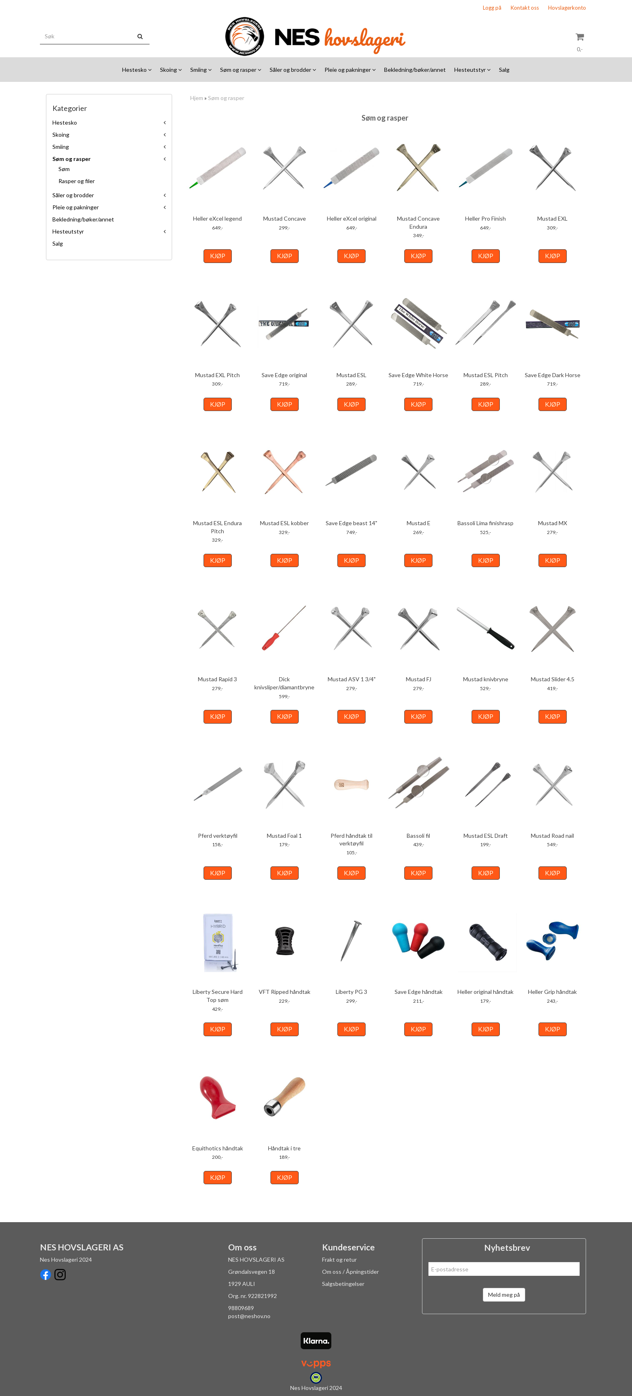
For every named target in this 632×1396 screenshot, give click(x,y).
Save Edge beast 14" (351, 523)
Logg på (492, 7)
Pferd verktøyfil (217, 835)
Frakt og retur (339, 1259)
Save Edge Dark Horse (552, 374)
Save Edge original (284, 374)
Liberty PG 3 (351, 991)
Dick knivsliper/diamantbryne (284, 683)
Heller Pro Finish (485, 218)
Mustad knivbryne (485, 679)
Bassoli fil (418, 835)
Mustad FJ (418, 679)
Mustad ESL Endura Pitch (217, 527)
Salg (57, 243)
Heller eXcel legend (217, 218)
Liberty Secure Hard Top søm (218, 995)
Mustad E (418, 523)
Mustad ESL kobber (284, 523)
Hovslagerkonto (567, 7)
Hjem (196, 97)
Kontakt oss (525, 7)
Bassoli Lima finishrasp (485, 523)
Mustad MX (552, 523)
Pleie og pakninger (75, 207)
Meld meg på (504, 1294)
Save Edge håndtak (419, 991)
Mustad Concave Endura (418, 222)
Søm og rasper (71, 158)
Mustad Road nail (552, 835)
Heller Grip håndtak (552, 991)
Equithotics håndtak (217, 1148)
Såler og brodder (73, 195)
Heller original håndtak (485, 991)
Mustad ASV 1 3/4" (352, 679)
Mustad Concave (284, 218)
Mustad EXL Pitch (217, 374)
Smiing (60, 146)
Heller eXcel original (351, 218)
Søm (64, 168)
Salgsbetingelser (343, 1283)
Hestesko (64, 122)
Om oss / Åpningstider (350, 1271)
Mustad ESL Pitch (486, 374)
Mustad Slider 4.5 (552, 679)
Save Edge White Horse (418, 374)
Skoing (60, 134)
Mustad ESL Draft (486, 835)
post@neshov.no (249, 1316)
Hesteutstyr (68, 231)
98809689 (241, 1307)
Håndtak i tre (284, 1148)
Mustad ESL (351, 374)
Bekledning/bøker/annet (83, 219)
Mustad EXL (552, 218)
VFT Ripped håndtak (284, 991)
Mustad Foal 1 (284, 835)
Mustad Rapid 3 (217, 679)
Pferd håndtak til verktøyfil (351, 839)
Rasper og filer (76, 180)
